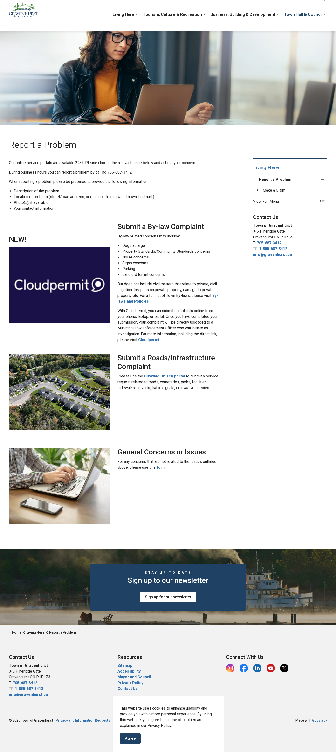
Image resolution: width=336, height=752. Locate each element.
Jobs (245, 8)
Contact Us (127, 688)
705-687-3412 (269, 243)
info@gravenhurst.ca (272, 254)
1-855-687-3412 (273, 248)
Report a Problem (267, 8)
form (161, 467)
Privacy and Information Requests (83, 720)
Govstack (319, 720)
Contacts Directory (299, 8)
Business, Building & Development (242, 23)
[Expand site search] (322, 8)
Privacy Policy (130, 683)
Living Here (123, 23)
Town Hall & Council (303, 23)
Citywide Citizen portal (164, 376)
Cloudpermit (149, 339)
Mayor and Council (134, 677)
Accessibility (129, 671)
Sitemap (124, 665)
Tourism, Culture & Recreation (172, 23)
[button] (285, 201)
